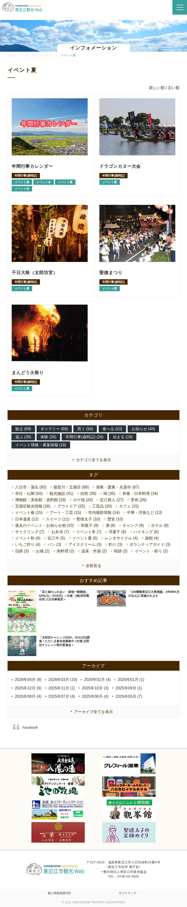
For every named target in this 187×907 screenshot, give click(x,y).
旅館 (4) (152, 538)
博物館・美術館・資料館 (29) (40, 500)
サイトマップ (127, 893)
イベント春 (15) (29, 512)
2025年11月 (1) (61, 688)
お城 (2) (42, 551)
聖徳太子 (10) (88, 519)
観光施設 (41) (61, 493)
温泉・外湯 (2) (94, 551)
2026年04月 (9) (28, 680)
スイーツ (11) (57, 519)
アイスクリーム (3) (85, 544)
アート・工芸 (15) (65, 512)
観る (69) (23, 429)
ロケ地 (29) (83, 500)
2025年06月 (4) (95, 696)
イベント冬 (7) (89, 532)
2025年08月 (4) (28, 696)
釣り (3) (115, 544)
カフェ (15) (129, 506)
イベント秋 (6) (27, 538)
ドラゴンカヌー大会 (122, 166)
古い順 (173, 88)
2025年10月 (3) (95, 688)
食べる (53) (112, 429)
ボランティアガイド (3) (150, 544)
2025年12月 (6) (28, 688)
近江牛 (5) (56, 538)
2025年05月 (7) (128, 696)
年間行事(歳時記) (26, 175)
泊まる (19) (122, 437)
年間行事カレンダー (35, 166)
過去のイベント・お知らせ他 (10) (44, 525)
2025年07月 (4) (61, 696)
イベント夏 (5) (85, 538)
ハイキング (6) (146, 532)
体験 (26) (48, 437)
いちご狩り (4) (27, 544)
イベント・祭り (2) (151, 551)
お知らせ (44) (143, 429)
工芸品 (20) (102, 506)
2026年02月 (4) (97, 680)
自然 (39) (88, 493)
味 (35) (109, 493)
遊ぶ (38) (23, 437)
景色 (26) (139, 500)
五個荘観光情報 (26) (32, 506)
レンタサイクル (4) (121, 538)
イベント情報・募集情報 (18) (40, 445)
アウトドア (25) (71, 506)
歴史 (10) (115, 519)
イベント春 (22, 182)
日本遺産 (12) (27, 519)
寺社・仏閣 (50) (29, 493)
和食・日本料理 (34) (140, 493)
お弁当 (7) (60, 532)
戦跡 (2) (121, 551)
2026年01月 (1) (131, 680)
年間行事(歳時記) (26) (84, 437)
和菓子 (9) (89, 525)
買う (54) (85, 429)
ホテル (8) (159, 525)
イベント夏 (65, 182)
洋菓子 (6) (117, 532)
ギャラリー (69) (54, 429)
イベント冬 (43, 182)
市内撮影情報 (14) (104, 512)
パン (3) (54, 544)
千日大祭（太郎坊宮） (37, 272)
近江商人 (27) (111, 500)
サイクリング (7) (29, 532)
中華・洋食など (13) (144, 512)
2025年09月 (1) (128, 688)
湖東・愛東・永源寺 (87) (117, 487)
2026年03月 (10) (62, 680)
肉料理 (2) (65, 551)
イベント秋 (22, 188)
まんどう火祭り (29, 372)
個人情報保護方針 (59, 893)
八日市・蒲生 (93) (31, 487)
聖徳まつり (112, 272)
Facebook (30, 727)
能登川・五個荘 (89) (71, 487)
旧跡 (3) (22, 551)
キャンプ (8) (133, 525)
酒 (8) (110, 525)
